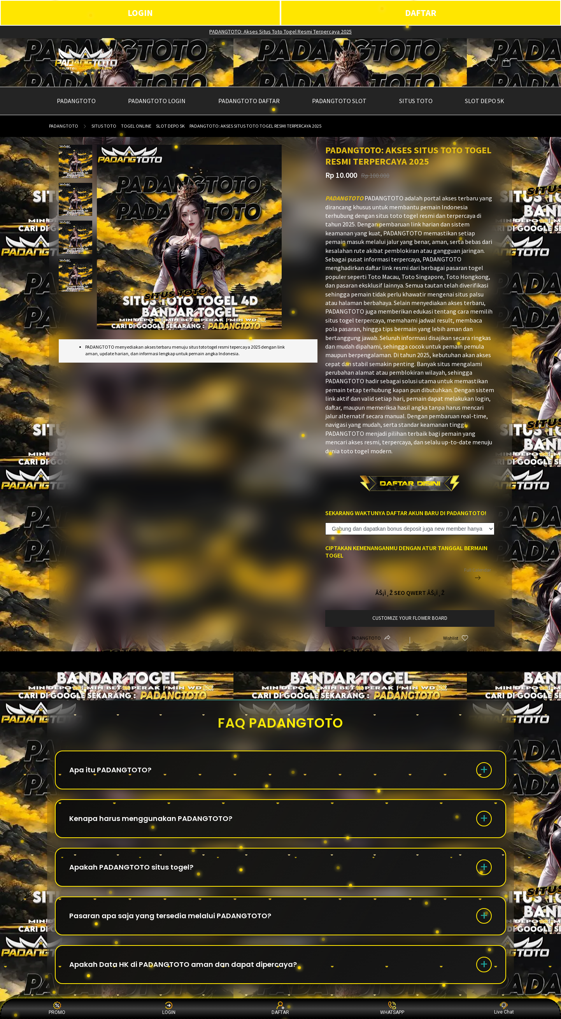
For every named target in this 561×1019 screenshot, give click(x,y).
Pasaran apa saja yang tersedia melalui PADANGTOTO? (170, 916)
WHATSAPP (392, 1008)
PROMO (57, 1008)
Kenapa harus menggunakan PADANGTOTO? (150, 818)
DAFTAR (421, 12)
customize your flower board (409, 618)
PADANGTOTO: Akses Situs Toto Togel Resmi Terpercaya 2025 (280, 31)
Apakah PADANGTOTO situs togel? (131, 867)
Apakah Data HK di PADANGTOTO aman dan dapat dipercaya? (183, 964)
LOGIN (140, 12)
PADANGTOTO (63, 126)
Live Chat (504, 1008)
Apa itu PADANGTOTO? (110, 770)
